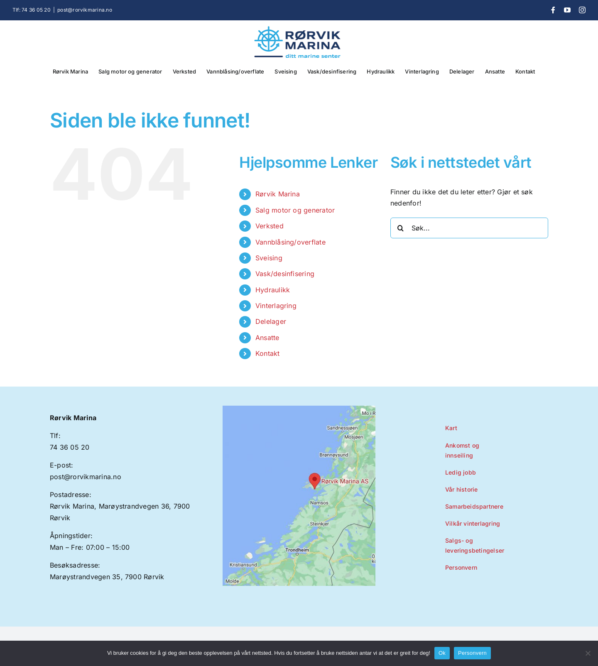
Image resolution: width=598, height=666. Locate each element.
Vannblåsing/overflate (290, 242)
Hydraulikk (272, 290)
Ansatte (267, 337)
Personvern (472, 653)
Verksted (269, 226)
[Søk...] (469, 228)
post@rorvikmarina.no (84, 10)
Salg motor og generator (295, 210)
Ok (442, 653)
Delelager (270, 321)
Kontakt (267, 353)
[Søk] (400, 228)
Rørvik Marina (277, 194)
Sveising (268, 258)
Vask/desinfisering (284, 273)
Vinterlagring (276, 305)
